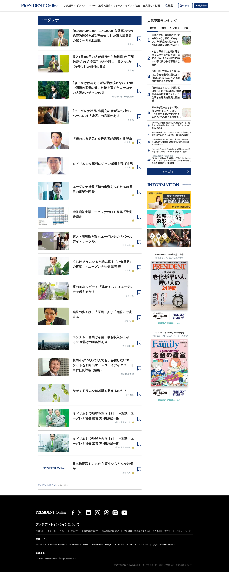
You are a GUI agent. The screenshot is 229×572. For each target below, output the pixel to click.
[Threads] (106, 512)
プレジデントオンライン (47, 485)
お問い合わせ (182, 531)
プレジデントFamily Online (161, 545)
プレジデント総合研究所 (45, 559)
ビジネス (81, 5)
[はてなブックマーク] (88, 512)
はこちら (169, 323)
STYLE (118, 545)
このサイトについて (69, 531)
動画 (157, 5)
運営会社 (168, 531)
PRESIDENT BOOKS (136, 545)
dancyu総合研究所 (66, 558)
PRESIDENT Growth (78, 545)
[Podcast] (115, 512)
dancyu (108, 545)
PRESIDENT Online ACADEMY (50, 545)
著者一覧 (52, 531)
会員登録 (201, 5)
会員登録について (90, 531)
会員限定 (147, 5)
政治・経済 (104, 5)
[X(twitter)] (80, 512)
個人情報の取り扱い (111, 531)
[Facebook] (73, 512)
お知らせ (40, 531)
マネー (92, 5)
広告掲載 (156, 531)
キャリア (117, 5)
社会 (137, 5)
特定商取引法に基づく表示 (136, 531)
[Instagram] (97, 512)
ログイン (185, 5)
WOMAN (96, 545)
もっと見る (168, 171)
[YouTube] (124, 513)
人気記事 (68, 5)
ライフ (128, 5)
